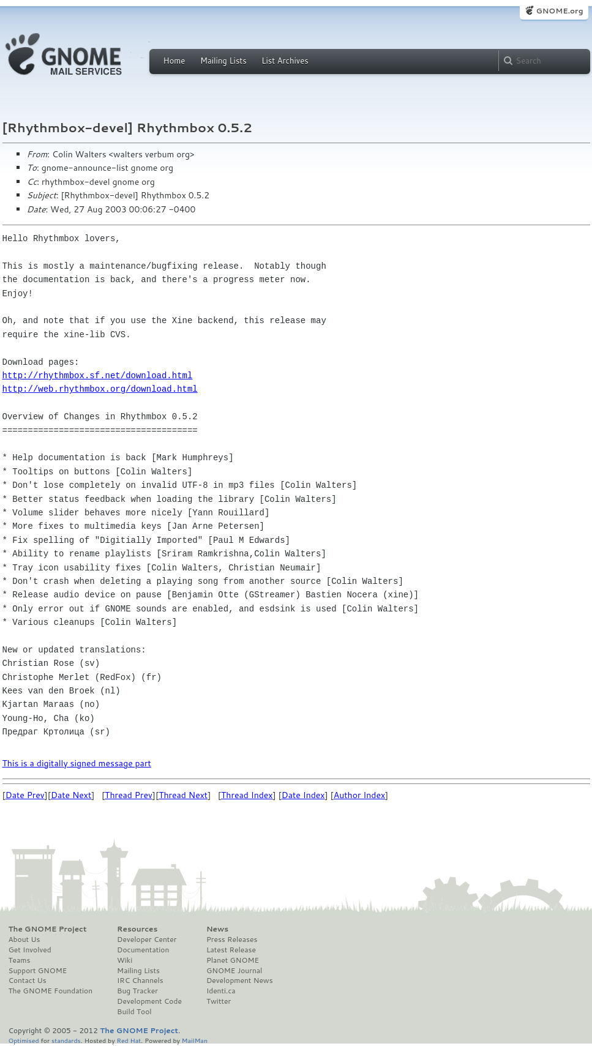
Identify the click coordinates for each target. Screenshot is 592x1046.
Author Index (359, 795)
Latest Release (231, 950)
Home (174, 60)
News (217, 929)
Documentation (143, 950)
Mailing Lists (223, 60)
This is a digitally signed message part (76, 763)
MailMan (195, 1040)
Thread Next (183, 795)
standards (66, 1040)
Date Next (71, 795)
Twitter (218, 1001)
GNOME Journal (234, 971)
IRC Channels (140, 980)
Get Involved (30, 950)
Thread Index (247, 795)
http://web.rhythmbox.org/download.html (100, 389)
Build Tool (134, 1012)
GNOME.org (559, 11)
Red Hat (128, 1040)
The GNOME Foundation (51, 991)
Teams (20, 960)
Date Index (303, 795)
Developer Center (146, 939)
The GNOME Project (48, 929)
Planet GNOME (232, 960)
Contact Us (28, 980)
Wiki (124, 960)
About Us (24, 939)
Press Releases (231, 939)
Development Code (149, 1001)
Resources (137, 929)
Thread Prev (128, 795)
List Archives (284, 60)
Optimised (24, 1040)
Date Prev (25, 795)
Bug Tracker (137, 991)
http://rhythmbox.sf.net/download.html (97, 375)
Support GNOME (38, 971)
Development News (239, 980)
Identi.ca (221, 991)
